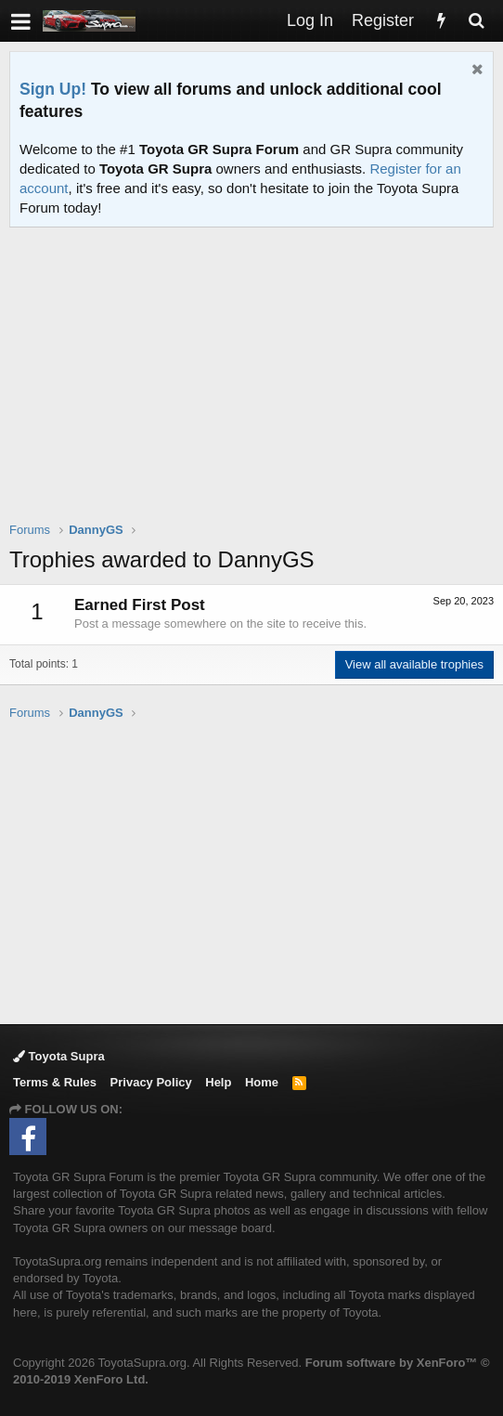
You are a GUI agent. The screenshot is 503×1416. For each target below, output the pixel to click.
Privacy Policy (151, 1082)
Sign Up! (52, 89)
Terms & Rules (55, 1082)
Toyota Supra (59, 1056)
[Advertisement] (256, 386)
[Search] (476, 21)
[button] (21, 21)
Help (218, 1082)
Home (261, 1082)
